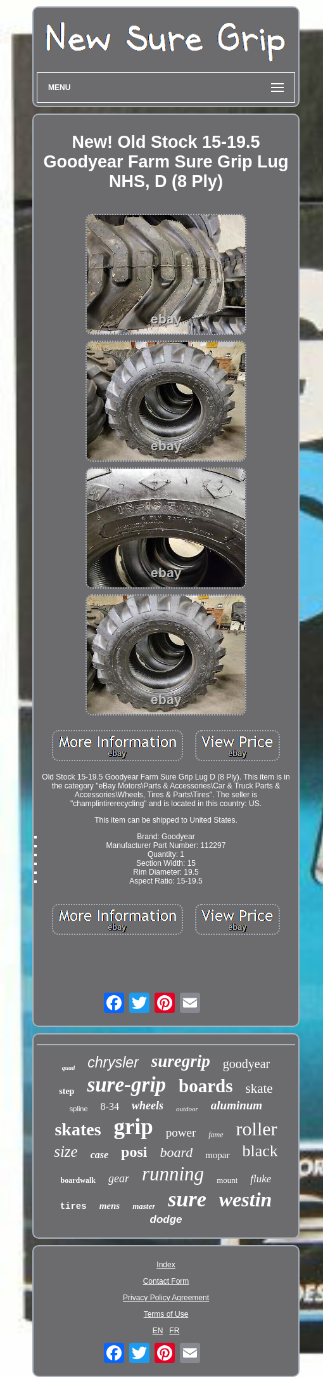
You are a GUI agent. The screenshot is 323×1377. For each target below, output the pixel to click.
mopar (217, 1155)
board (176, 1152)
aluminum (236, 1105)
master (143, 1206)
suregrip (180, 1061)
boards (205, 1086)
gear (118, 1178)
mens (109, 1206)
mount (227, 1180)
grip (133, 1126)
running (173, 1174)
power (181, 1132)
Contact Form (166, 1281)
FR (174, 1330)
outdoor (187, 1109)
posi (134, 1152)
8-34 (110, 1106)
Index (165, 1264)
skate (259, 1088)
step (66, 1091)
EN (158, 1330)
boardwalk (78, 1180)
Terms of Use (166, 1314)
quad (68, 1067)
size (66, 1151)
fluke (260, 1179)
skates (77, 1129)
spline (79, 1109)
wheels (147, 1105)
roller (256, 1128)
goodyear (246, 1064)
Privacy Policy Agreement (166, 1297)
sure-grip (126, 1084)
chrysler (113, 1062)
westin (245, 1199)
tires (73, 1206)
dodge (166, 1219)
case (99, 1154)
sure (187, 1199)
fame (215, 1134)
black (260, 1151)
